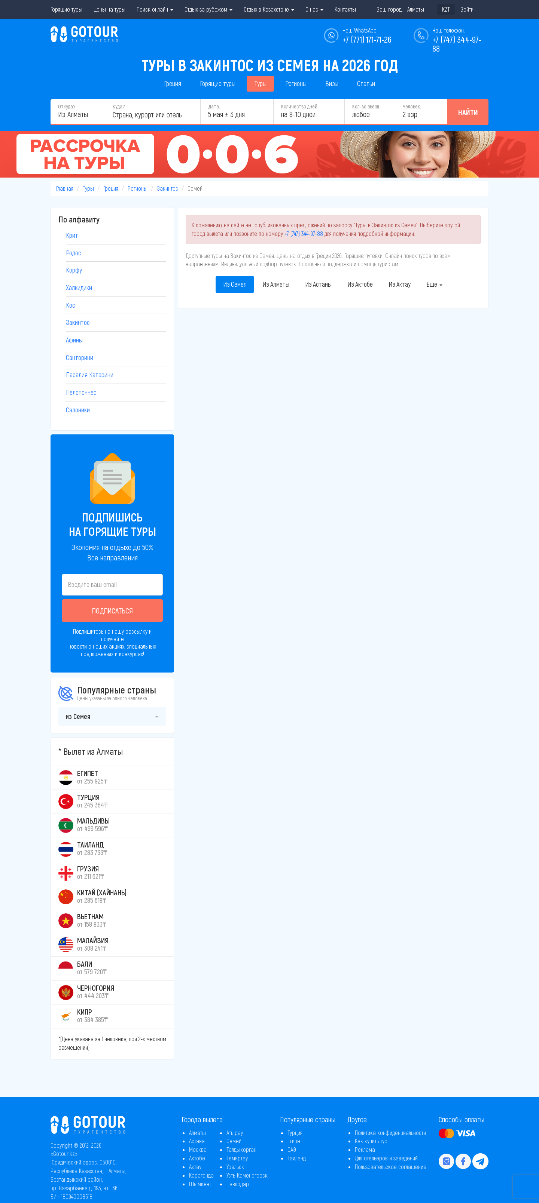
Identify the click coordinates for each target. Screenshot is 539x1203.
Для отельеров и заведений (386, 1158)
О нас (314, 9)
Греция (172, 83)
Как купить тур (371, 1140)
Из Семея (235, 284)
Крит (72, 235)
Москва (198, 1149)
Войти (466, 9)
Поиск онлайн (155, 9)
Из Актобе (360, 284)
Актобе (197, 1158)
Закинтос (167, 188)
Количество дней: (299, 106)
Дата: (214, 106)
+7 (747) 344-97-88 (303, 233)
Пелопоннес (81, 392)
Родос (73, 253)
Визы (331, 83)
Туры (260, 83)
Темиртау (237, 1158)
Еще (434, 284)
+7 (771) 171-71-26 (367, 39)
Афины (74, 340)
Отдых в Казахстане (269, 9)
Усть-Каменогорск (247, 1175)
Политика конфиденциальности (390, 1132)
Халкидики (79, 287)
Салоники (78, 410)
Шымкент (200, 1183)
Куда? (119, 106)
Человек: (412, 106)
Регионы (296, 83)
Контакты (345, 9)
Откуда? (66, 106)
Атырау (234, 1132)
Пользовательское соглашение (390, 1166)
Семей (233, 1140)
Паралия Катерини (89, 374)
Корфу (74, 270)
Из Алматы (275, 284)
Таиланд (296, 1158)
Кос (70, 305)
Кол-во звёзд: (366, 106)
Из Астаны (318, 284)
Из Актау (400, 284)
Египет (294, 1140)
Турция (294, 1132)
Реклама (365, 1149)
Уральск (235, 1166)
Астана (197, 1140)
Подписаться (112, 610)
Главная (64, 188)
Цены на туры (109, 9)
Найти (468, 112)
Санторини (79, 357)
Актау (195, 1166)
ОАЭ (291, 1149)
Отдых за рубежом (208, 9)
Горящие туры (66, 9)
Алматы (197, 1132)
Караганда (201, 1175)
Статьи (366, 83)
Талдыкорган (241, 1149)
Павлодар (237, 1183)
